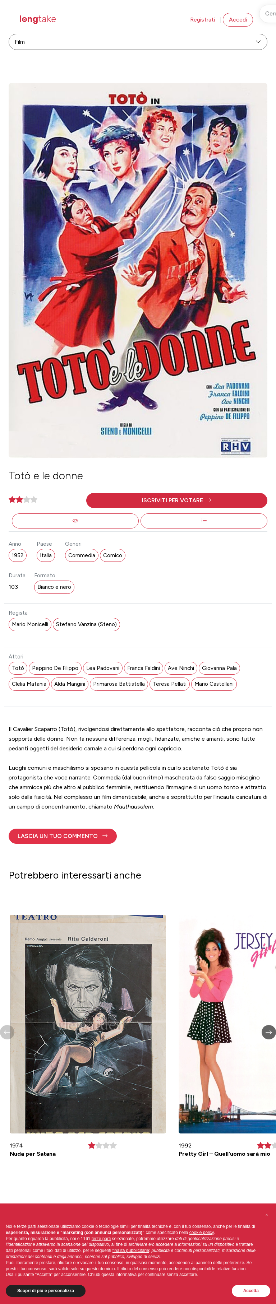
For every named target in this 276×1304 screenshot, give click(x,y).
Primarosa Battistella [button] (119, 684)
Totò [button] (18, 668)
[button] (176, 500)
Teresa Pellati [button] (170, 684)
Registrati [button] (202, 19)
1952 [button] (17, 555)
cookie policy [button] (201, 1232)
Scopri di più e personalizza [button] (45, 1290)
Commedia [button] (81, 555)
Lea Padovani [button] (102, 668)
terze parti (101, 1238)
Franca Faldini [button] (143, 668)
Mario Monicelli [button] (30, 624)
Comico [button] (112, 555)
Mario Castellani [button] (214, 684)
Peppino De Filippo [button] (55, 668)
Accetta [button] (251, 1290)
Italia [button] (46, 555)
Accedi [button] (238, 19)
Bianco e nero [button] (54, 587)
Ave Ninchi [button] (181, 668)
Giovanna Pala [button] (219, 668)
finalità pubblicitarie (130, 1250)
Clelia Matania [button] (29, 684)
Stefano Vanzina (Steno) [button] (86, 624)
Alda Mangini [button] (69, 684)
